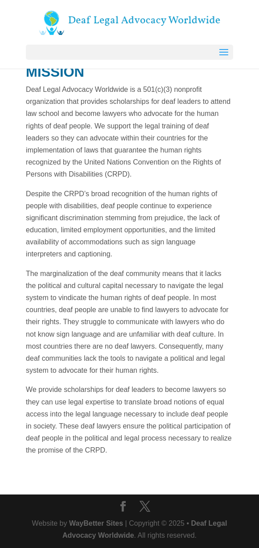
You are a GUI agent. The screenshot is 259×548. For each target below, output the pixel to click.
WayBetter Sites (96, 523)
